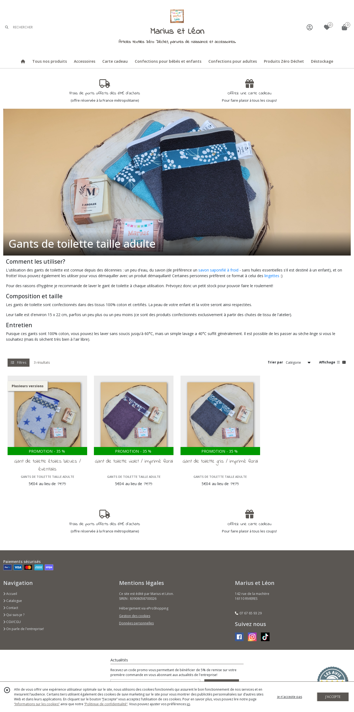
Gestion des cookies (134, 616)
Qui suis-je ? (13, 614)
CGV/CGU (12, 622)
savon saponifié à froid (218, 270)
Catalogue (12, 600)
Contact (10, 607)
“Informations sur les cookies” (37, 704)
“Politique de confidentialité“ (105, 704)
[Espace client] (309, 27)
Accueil (10, 593)
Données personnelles (136, 623)
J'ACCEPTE (332, 696)
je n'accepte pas (289, 696)
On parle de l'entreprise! (23, 629)
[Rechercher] (6, 27)
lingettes (271, 275)
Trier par (275, 362)
